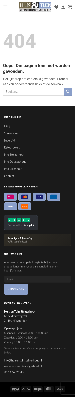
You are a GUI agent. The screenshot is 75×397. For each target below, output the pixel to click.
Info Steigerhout (14, 154)
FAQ (7, 126)
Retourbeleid (12, 147)
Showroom (11, 133)
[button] (5, 7)
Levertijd (9, 140)
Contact (9, 176)
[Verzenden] (68, 91)
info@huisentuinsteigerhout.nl (23, 360)
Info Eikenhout (13, 168)
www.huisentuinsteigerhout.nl (23, 366)
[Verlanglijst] (56, 7)
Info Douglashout (15, 161)
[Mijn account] (63, 7)
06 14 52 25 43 (14, 372)
